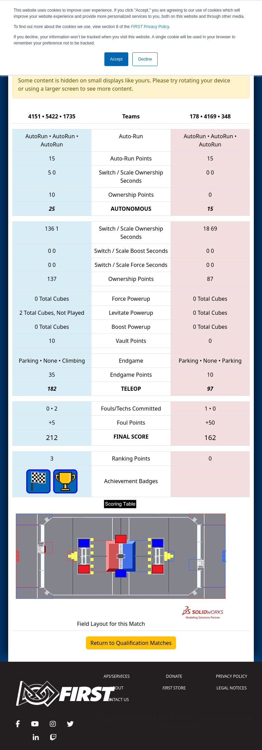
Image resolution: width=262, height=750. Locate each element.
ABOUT (116, 688)
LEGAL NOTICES (232, 688)
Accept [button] (116, 59)
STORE (174, 688)
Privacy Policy (150, 26)
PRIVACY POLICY (231, 676)
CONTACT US (116, 699)
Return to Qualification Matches (131, 643)
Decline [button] (145, 59)
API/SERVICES (117, 676)
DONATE (174, 676)
